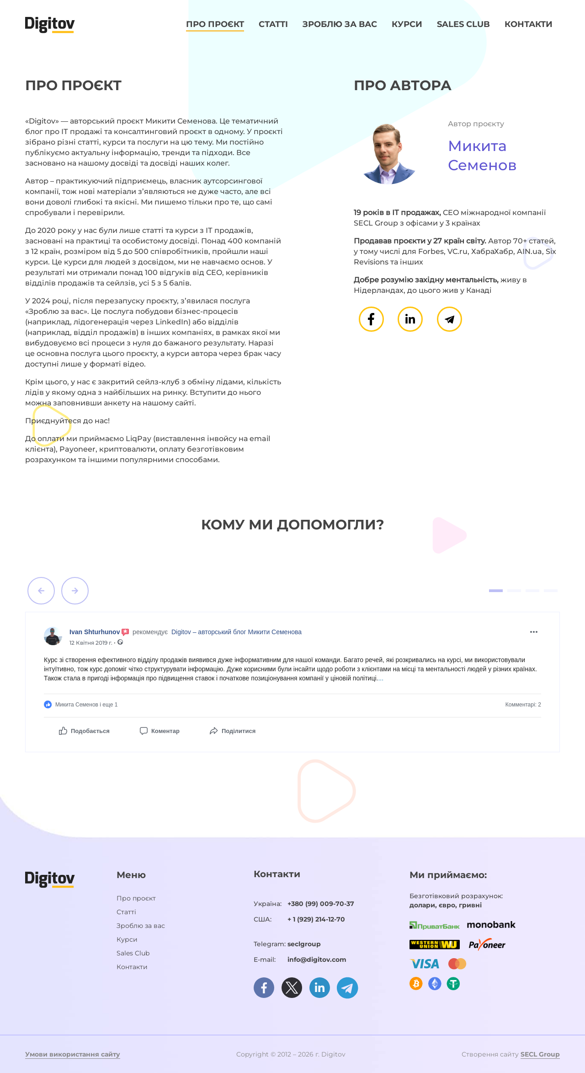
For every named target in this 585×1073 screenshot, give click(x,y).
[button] (41, 590)
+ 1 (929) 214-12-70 (316, 919)
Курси (407, 24)
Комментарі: (523, 704)
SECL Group (540, 1054)
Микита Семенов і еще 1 (80, 704)
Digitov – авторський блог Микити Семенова (236, 632)
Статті (273, 24)
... (380, 678)
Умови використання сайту (72, 1054)
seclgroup (304, 944)
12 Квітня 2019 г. (91, 642)
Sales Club (463, 24)
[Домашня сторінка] (50, 24)
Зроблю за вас (340, 24)
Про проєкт (215, 24)
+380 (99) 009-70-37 (320, 904)
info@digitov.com (316, 959)
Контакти (529, 24)
